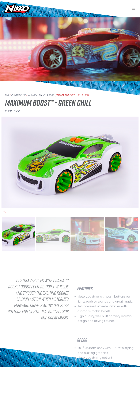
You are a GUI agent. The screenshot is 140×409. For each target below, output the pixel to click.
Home (6, 95)
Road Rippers (18, 95)
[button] (134, 9)
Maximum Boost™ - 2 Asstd (41, 95)
